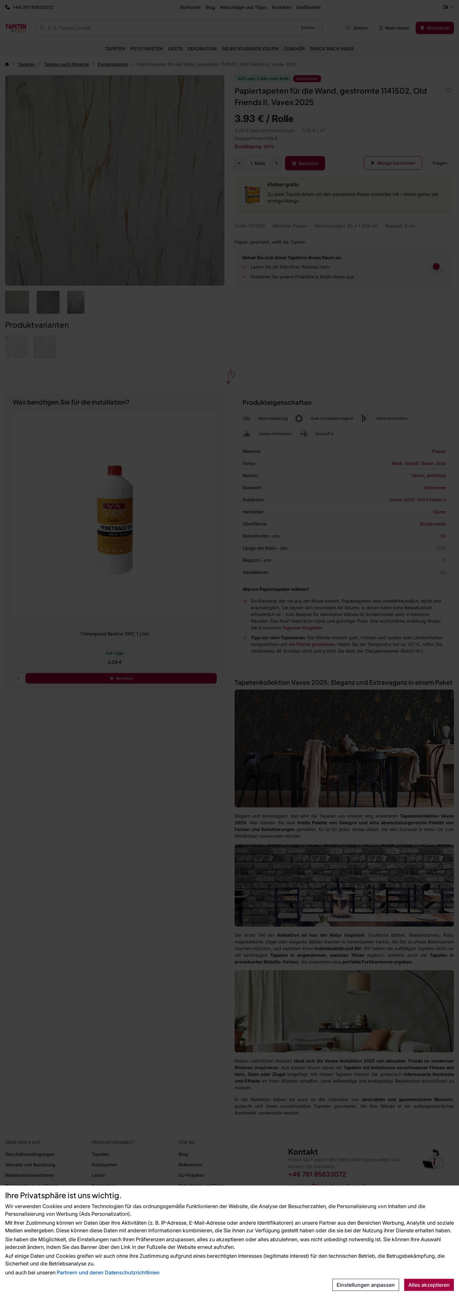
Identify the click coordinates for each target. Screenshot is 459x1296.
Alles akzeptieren (429, 1285)
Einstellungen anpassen (366, 1285)
